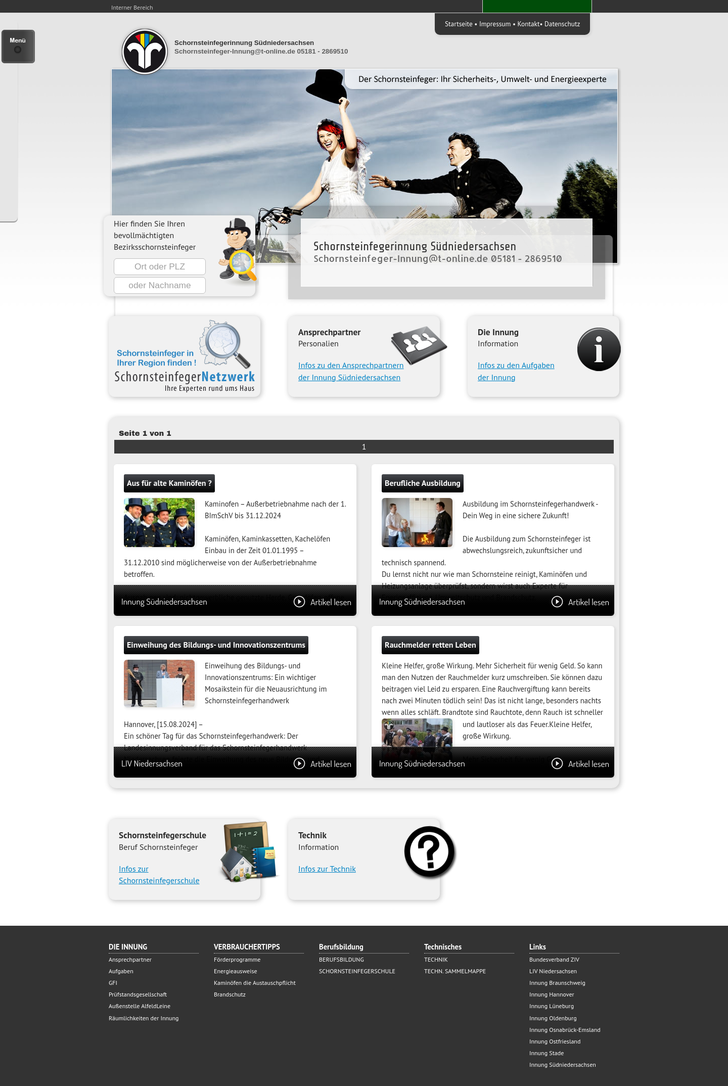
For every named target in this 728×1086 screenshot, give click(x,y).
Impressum (495, 23)
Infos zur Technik (327, 869)
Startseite (459, 23)
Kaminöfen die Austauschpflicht (255, 982)
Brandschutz (230, 994)
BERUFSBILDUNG (341, 959)
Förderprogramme (237, 959)
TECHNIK (436, 959)
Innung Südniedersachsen (236, 601)
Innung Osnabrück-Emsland (565, 1029)
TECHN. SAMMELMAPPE (455, 971)
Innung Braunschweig (557, 982)
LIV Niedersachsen (236, 763)
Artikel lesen (322, 601)
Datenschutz (562, 23)
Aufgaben (121, 971)
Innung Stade (546, 1053)
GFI (113, 982)
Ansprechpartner (130, 959)
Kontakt (529, 23)
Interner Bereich (132, 7)
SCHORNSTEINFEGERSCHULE (357, 971)
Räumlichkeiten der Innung (144, 1018)
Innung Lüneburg (551, 1006)
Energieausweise (235, 971)
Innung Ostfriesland (554, 1041)
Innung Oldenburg (553, 1018)
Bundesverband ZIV (554, 959)
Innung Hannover (551, 994)
